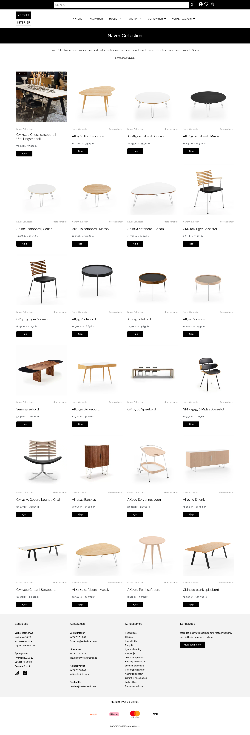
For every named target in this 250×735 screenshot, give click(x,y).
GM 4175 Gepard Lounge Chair (38, 500)
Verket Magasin (183, 19)
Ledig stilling (131, 682)
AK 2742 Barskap (84, 500)
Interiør (135, 19)
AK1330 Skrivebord (85, 409)
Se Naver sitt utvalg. (125, 58)
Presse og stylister (134, 686)
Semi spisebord (27, 409)
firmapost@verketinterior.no (83, 641)
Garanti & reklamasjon (136, 678)
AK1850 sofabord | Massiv (201, 136)
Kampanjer (96, 19)
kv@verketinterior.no (80, 674)
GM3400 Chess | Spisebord (36, 590)
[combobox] (121, 5)
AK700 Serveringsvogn (144, 500)
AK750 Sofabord (84, 319)
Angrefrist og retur (134, 674)
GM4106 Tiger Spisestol (200, 229)
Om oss (129, 637)
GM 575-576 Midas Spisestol (203, 409)
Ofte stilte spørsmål (134, 657)
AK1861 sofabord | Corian (145, 229)
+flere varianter (115, 129)
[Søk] (192, 5)
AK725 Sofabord (139, 319)
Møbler (115, 19)
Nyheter (78, 19)
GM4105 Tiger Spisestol (33, 319)
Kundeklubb (131, 641)
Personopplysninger (135, 670)
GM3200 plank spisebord (201, 590)
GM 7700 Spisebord (141, 409)
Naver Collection (24, 129)
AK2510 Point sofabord (143, 590)
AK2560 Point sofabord (88, 136)
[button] (24, 153)
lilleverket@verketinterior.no (83, 658)
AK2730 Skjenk (194, 500)
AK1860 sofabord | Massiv (91, 590)
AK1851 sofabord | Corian (145, 136)
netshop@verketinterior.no (83, 686)
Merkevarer (157, 19)
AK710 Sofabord (194, 319)
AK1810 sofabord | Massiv (90, 229)
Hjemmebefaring (133, 649)
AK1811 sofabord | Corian (34, 229)
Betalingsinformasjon (135, 661)
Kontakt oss (130, 633)
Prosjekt (129, 645)
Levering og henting (134, 665)
